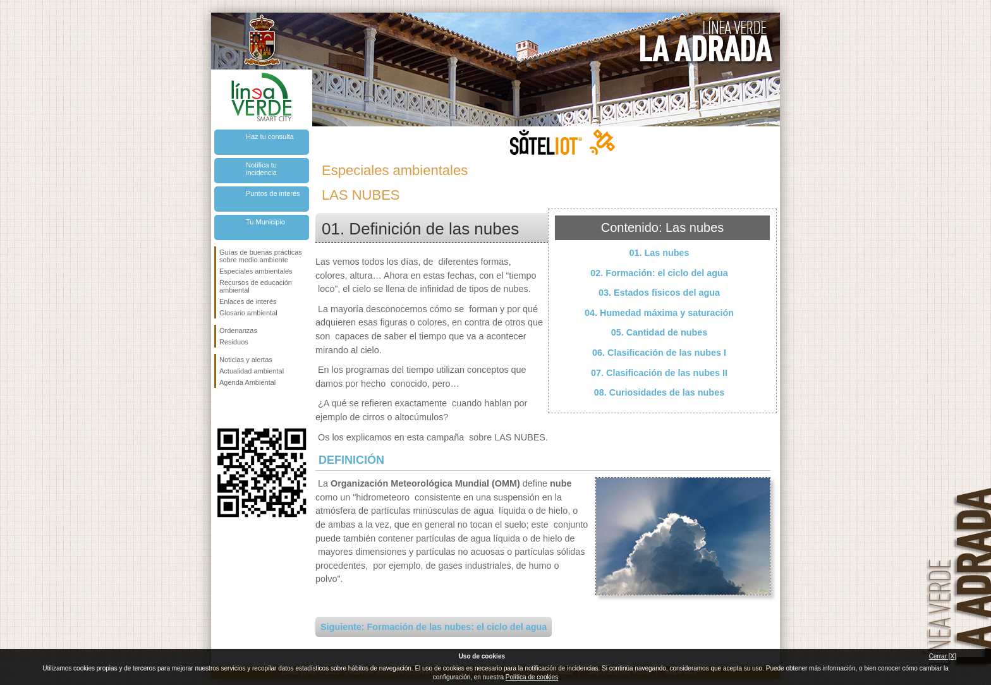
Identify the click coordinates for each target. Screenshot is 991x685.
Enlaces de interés (248, 301)
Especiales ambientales (256, 271)
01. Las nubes (659, 253)
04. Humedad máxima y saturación (659, 313)
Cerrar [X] (942, 656)
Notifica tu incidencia (261, 168)
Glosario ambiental (248, 313)
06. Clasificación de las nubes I (659, 353)
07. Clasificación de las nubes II (659, 373)
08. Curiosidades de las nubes (659, 392)
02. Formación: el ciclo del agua (659, 273)
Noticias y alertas (245, 359)
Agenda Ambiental (247, 382)
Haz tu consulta (270, 136)
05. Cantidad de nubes (659, 332)
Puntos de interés (273, 193)
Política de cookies (532, 677)
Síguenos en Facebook (221, 408)
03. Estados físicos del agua (659, 293)
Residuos (233, 342)
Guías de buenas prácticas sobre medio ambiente (260, 256)
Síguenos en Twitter (242, 408)
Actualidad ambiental (251, 371)
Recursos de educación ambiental (255, 286)
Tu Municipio (265, 222)
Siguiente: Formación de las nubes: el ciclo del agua (433, 627)
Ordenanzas (238, 330)
